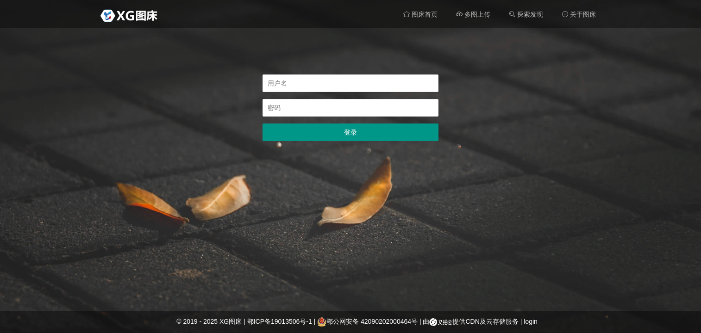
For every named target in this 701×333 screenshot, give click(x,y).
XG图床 (230, 321)
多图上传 (473, 14)
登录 (350, 132)
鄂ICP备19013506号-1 (279, 321)
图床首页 (420, 14)
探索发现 (526, 14)
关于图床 (579, 14)
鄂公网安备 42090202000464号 (367, 321)
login (531, 321)
